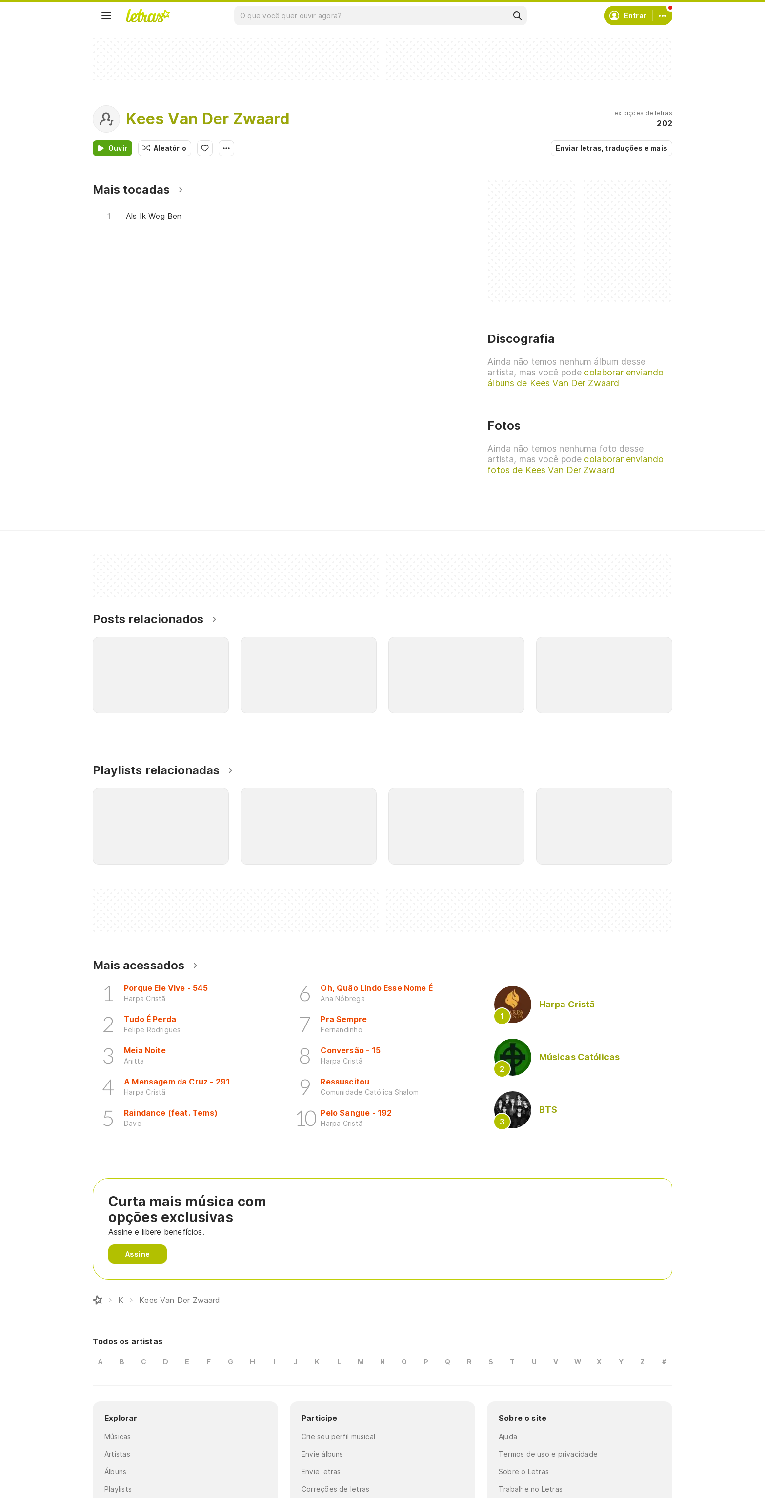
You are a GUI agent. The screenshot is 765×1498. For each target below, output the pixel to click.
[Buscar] (517, 15)
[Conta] (662, 15)
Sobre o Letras (524, 1471)
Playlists (118, 1489)
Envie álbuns (322, 1454)
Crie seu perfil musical (338, 1436)
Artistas (117, 1454)
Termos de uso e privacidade (548, 1454)
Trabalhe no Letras (531, 1489)
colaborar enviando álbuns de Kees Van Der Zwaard (575, 377)
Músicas (117, 1436)
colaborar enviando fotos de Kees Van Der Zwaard (575, 464)
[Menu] (106, 15)
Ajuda (508, 1436)
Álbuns (115, 1471)
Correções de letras (335, 1489)
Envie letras (321, 1471)
